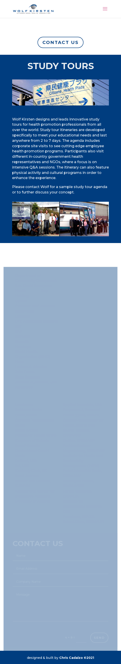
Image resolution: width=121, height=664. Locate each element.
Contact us (60, 42)
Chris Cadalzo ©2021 (76, 658)
